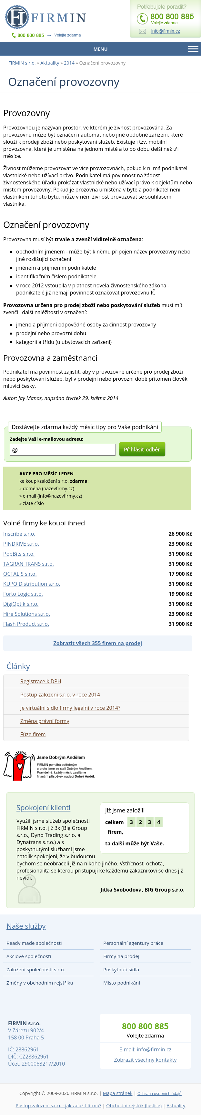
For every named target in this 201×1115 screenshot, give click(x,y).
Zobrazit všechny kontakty (145, 1059)
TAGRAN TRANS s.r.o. (28, 563)
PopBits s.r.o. (19, 553)
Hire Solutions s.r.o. (26, 613)
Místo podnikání (121, 982)
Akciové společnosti (28, 956)
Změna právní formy (44, 721)
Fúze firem (32, 734)
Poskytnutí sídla (121, 969)
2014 (69, 63)
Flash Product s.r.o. (26, 623)
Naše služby (25, 926)
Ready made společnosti (34, 943)
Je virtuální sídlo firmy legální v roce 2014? (70, 707)
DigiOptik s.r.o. (20, 603)
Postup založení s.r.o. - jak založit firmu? (58, 1105)
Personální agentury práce (133, 943)
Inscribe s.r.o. (19, 533)
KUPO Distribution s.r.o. (31, 583)
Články (18, 666)
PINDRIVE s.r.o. (21, 543)
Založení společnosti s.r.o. (35, 969)
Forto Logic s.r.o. (23, 593)
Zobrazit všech (97, 643)
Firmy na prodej (121, 956)
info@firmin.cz (154, 1049)
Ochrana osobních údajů (159, 1093)
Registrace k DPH (40, 681)
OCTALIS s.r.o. (20, 573)
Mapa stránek (118, 1093)
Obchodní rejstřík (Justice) (134, 1105)
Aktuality (49, 63)
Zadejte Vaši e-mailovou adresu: (46, 439)
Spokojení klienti (43, 807)
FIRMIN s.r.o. (22, 63)
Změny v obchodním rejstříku (39, 982)
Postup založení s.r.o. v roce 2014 (60, 694)
